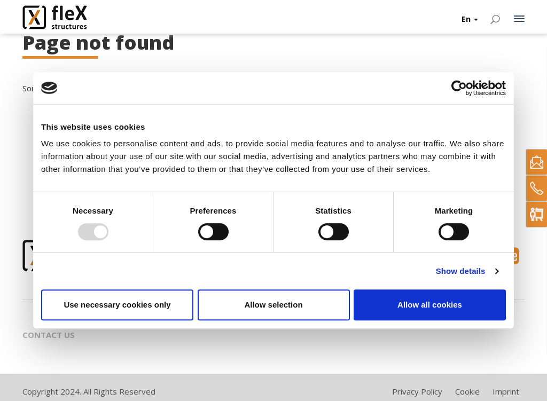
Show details (461, 271)
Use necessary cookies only (117, 304)
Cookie (467, 391)
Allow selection (273, 304)
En (470, 18)
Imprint (506, 391)
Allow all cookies (429, 304)
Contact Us (48, 334)
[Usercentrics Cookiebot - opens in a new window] (459, 88)
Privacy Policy (417, 391)
